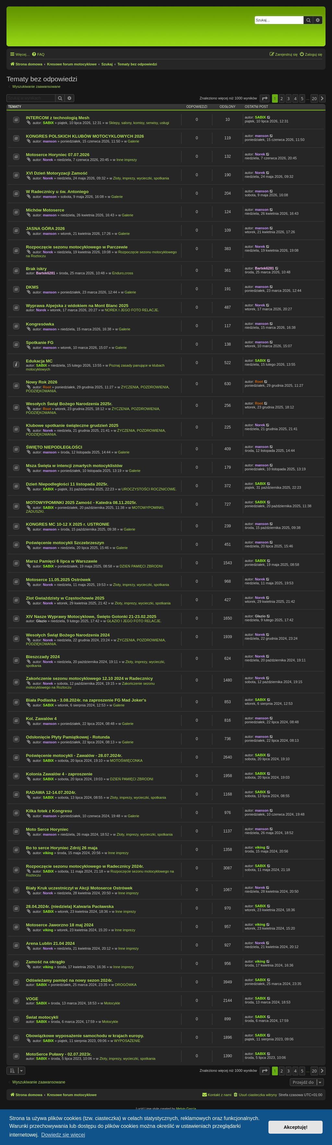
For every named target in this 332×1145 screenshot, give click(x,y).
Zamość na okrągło (45, 961)
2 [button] (281, 98)
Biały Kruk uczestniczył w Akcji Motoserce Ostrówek (79, 888)
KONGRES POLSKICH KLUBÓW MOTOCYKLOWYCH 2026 (85, 136)
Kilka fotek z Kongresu (49, 810)
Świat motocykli (42, 1017)
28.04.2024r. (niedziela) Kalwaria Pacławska (70, 906)
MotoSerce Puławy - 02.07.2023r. (58, 1054)
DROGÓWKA (126, 985)
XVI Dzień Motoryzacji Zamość (57, 173)
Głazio (41, 621)
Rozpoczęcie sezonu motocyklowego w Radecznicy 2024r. (85, 866)
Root (47, 387)
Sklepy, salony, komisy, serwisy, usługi (139, 123)
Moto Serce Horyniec (47, 829)
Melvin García (186, 1109)
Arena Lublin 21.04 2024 (50, 943)
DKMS (32, 287)
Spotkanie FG (39, 342)
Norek (48, 160)
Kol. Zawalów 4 (41, 718)
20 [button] (314, 98)
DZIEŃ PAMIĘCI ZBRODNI (141, 566)
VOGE (32, 998)
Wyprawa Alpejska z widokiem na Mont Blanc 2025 (77, 305)
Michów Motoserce (45, 210)
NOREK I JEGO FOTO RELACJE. (132, 310)
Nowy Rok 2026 (41, 382)
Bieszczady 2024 (43, 656)
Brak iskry (36, 268)
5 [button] (302, 98)
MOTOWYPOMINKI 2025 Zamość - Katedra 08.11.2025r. (81, 502)
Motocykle (112, 1003)
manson (49, 141)
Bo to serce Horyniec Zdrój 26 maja (62, 847)
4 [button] (295, 98)
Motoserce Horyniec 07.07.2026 (57, 154)
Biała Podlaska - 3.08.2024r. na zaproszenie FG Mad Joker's (86, 700)
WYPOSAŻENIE (127, 1041)
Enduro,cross (122, 273)
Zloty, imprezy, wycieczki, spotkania (141, 178)
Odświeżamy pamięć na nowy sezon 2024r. (69, 980)
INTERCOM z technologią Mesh (57, 117)
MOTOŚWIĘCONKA (126, 760)
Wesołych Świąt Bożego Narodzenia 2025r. (69, 403)
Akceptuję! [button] (296, 1127)
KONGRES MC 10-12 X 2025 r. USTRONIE (67, 524)
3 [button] (288, 98)
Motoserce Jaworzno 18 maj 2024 (59, 924)
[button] (264, 98)
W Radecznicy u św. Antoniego (57, 191)
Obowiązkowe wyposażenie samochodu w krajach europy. (85, 1035)
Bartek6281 (45, 273)
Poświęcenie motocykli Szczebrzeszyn (65, 542)
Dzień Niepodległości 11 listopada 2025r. (67, 484)
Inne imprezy (126, 160)
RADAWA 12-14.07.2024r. (51, 792)
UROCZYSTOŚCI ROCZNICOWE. (149, 489)
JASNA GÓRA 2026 (45, 228)
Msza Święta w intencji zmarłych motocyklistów (74, 465)
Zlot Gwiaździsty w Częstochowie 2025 (65, 598)
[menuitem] (37, 54)
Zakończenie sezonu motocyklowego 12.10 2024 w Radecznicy (89, 678)
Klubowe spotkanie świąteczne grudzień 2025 (72, 425)
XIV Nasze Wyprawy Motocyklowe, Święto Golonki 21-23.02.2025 (91, 616)
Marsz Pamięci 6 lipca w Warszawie (61, 561)
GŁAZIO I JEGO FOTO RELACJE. (134, 621)
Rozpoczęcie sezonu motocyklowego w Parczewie (77, 247)
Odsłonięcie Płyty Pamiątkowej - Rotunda (68, 737)
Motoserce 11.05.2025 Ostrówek (58, 579)
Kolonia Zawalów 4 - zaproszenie (59, 774)
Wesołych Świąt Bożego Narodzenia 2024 (68, 635)
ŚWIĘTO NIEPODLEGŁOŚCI (54, 447)
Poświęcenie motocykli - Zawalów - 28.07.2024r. (74, 755)
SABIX (48, 123)
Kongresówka (40, 324)
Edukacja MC (39, 361)
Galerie (133, 141)
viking (48, 853)
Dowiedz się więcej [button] (63, 1135)
